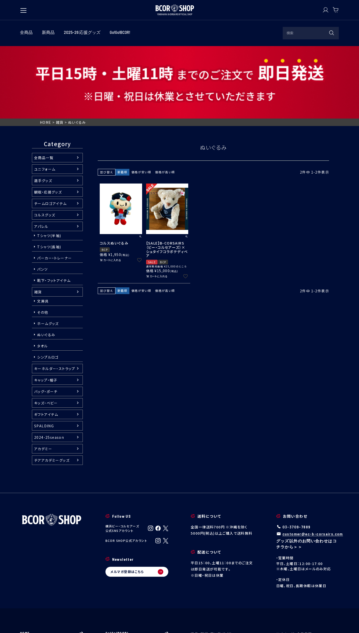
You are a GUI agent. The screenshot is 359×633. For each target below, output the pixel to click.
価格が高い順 (165, 99)
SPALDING (44, 353)
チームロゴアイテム (50, 130)
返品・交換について (222, 593)
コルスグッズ (44, 142)
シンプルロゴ (48, 284)
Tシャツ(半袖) (49, 162)
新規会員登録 (307, 586)
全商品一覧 (43, 84)
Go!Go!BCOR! (137, 560)
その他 (42, 239)
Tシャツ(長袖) (49, 174)
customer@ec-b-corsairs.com (312, 461)
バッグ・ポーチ (46, 318)
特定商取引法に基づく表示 (121, 622)
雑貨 (60, 49)
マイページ (307, 579)
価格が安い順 (141, 99)
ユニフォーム (44, 96)
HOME (45, 49)
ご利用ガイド (222, 572)
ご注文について (222, 579)
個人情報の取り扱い (162, 622)
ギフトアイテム (46, 341)
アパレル (41, 153)
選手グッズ (43, 107)
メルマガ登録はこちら (137, 499)
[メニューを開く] (23, 7)
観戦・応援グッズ (48, 119)
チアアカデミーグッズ (52, 387)
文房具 (43, 228)
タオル (42, 273)
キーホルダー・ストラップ (54, 295)
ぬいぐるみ (46, 261)
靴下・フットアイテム (54, 207)
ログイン (307, 572)
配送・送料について (222, 586)
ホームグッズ (48, 250)
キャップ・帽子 (45, 307)
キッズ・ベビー (46, 330)
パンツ (42, 196)
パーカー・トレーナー (54, 185)
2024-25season (49, 364)
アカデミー (43, 376)
